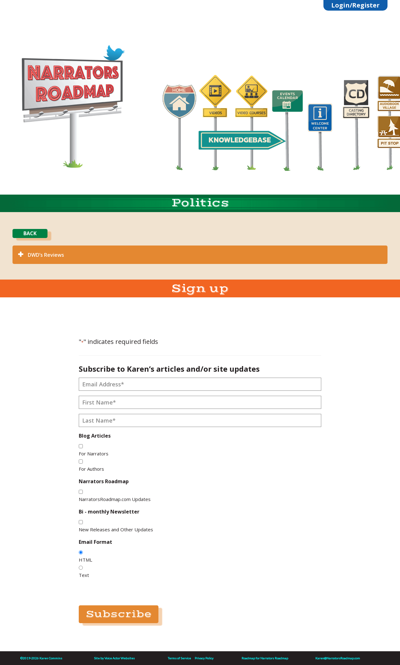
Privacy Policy (204, 658)
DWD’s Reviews (46, 254)
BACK (30, 233)
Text (84, 575)
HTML (85, 560)
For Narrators (93, 453)
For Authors (91, 469)
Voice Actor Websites (119, 658)
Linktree (75, 44)
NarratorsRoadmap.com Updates (115, 499)
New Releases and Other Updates (116, 529)
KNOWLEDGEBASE (239, 139)
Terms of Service (179, 658)
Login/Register (355, 5)
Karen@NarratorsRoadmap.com (337, 658)
